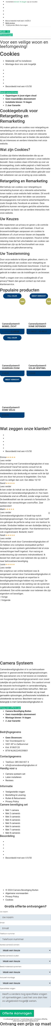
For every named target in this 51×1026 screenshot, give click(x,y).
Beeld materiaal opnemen (10, 967)
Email (2, 923)
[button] (25, 597)
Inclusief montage (7, 977)
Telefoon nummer (7, 934)
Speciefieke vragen (7, 988)
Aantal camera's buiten (9, 956)
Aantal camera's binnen (9, 945)
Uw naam (4, 912)
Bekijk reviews (10, 23)
